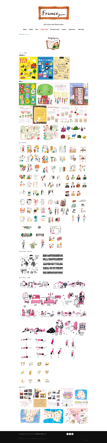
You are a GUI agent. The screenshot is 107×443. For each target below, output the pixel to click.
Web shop (81, 29)
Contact (64, 29)
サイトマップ (44, 438)
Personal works (54, 29)
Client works (44, 29)
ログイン (86, 440)
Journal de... (72, 29)
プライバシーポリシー (27, 438)
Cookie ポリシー (36, 438)
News (36, 29)
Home (25, 29)
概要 (20, 438)
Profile (31, 29)
